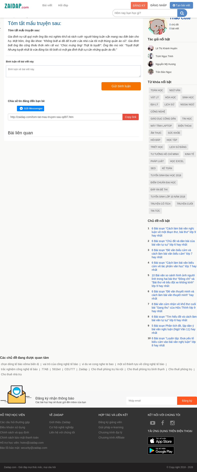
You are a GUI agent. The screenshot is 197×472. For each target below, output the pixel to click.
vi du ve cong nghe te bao (97, 364)
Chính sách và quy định (14, 432)
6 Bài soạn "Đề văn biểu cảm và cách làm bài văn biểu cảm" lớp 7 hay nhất (172, 254)
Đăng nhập (159, 5)
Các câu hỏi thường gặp (15, 422)
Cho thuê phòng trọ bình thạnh (145, 369)
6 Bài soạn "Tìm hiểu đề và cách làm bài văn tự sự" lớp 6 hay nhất (174, 318)
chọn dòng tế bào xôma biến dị (20, 364)
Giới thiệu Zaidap (59, 422)
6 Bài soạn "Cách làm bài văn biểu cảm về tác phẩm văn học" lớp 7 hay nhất (174, 266)
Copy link (130, 117)
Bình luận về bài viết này (20, 61)
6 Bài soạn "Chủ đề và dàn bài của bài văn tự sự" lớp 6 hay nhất (173, 242)
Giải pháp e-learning (110, 427)
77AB (45, 369)
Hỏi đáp (63, 5)
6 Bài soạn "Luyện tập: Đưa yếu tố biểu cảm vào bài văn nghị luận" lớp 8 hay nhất (174, 342)
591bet (56, 369)
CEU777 (70, 369)
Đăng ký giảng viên (110, 422)
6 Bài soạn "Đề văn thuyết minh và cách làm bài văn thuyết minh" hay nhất (173, 295)
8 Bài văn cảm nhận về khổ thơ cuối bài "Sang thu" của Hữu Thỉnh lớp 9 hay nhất (174, 307)
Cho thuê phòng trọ (180, 369)
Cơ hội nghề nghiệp (61, 427)
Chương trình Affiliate (111, 437)
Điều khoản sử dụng (12, 427)
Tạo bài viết (181, 5)
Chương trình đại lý (110, 432)
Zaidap (83, 369)
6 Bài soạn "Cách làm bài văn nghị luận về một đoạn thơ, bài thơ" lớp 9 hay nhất (174, 232)
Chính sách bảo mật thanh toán (19, 437)
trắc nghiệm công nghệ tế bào (19, 369)
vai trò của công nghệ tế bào (60, 364)
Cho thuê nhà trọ (11, 374)
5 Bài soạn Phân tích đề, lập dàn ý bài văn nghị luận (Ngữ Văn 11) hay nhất (173, 329)
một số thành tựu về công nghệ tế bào (140, 364)
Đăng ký (139, 5)
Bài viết (47, 5)
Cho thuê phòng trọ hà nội (107, 369)
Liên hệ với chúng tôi (62, 432)
